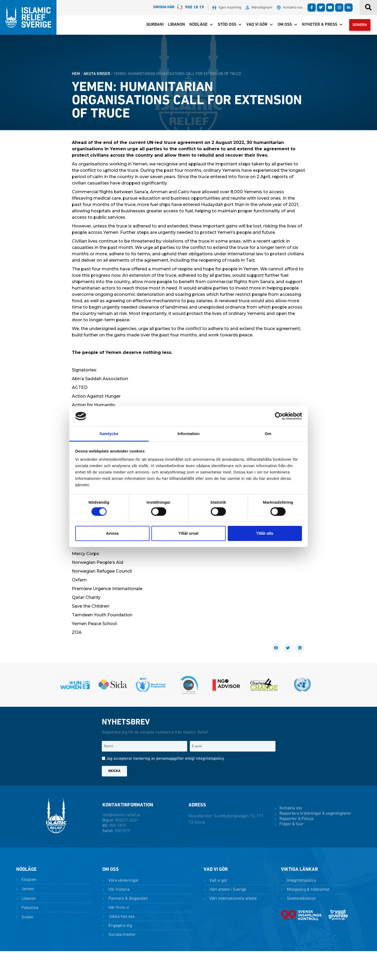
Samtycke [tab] (109, 433)
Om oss (284, 26)
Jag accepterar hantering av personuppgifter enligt (165, 761)
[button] (276, 650)
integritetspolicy (210, 761)
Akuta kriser (97, 76)
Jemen (27, 891)
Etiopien (28, 882)
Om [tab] (268, 433)
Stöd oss (226, 26)
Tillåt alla (264, 533)
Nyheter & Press (318, 26)
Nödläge (198, 26)
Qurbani (151, 26)
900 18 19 (178, 7)
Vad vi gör (256, 26)
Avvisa (112, 533)
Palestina (29, 909)
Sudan (26, 919)
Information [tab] (188, 433)
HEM (76, 76)
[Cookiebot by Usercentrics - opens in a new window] (279, 416)
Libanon (172, 26)
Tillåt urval (189, 533)
